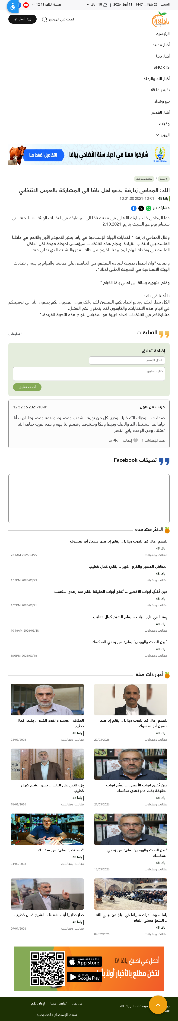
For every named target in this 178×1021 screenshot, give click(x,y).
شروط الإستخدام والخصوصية (57, 1015)
